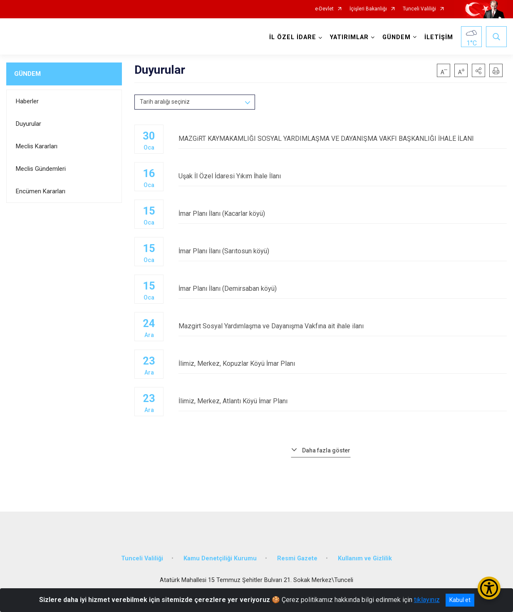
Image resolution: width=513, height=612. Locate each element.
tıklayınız (427, 600)
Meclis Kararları (36, 146)
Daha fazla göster (326, 450)
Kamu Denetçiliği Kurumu (220, 558)
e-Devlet (324, 9)
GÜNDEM (27, 73)
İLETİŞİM (438, 37)
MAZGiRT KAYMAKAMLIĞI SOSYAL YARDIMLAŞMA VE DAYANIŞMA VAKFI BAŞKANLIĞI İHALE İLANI (342, 138)
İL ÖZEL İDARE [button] (292, 37)
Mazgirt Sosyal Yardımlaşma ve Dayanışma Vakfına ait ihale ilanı (342, 326)
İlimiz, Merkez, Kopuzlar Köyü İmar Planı (342, 363)
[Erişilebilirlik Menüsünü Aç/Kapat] (489, 588)
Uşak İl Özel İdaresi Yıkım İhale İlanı (342, 176)
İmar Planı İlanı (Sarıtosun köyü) (342, 251)
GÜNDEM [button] (396, 37)
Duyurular (28, 123)
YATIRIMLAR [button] (349, 37)
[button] (478, 70)
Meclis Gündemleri (41, 168)
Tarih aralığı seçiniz (165, 101)
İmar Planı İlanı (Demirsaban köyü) (342, 288)
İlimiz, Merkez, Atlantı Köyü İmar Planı (342, 401)
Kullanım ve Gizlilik (365, 558)
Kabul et (460, 600)
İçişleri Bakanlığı (368, 9)
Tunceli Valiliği (419, 9)
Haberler (27, 101)
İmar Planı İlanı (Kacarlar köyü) (342, 213)
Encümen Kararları (40, 191)
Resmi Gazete (297, 558)
